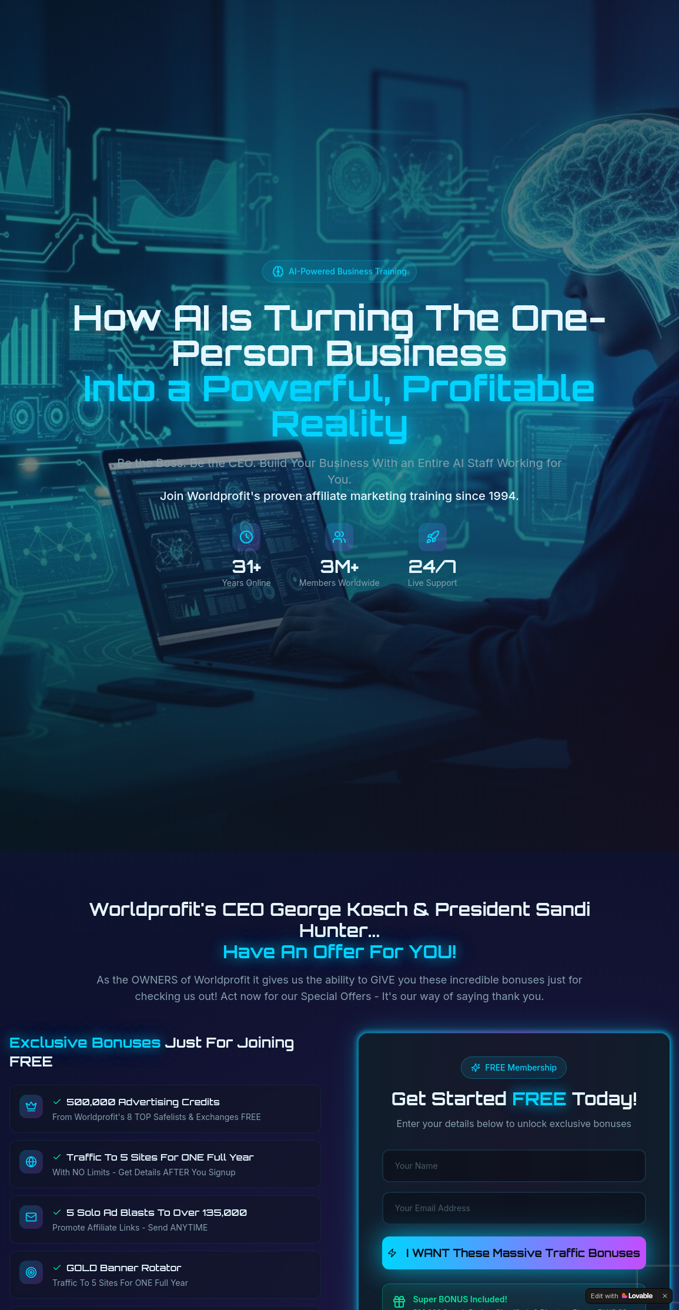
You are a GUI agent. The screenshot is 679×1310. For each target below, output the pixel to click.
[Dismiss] (665, 1296)
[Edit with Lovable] (621, 1296)
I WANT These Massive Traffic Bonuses (513, 1252)
